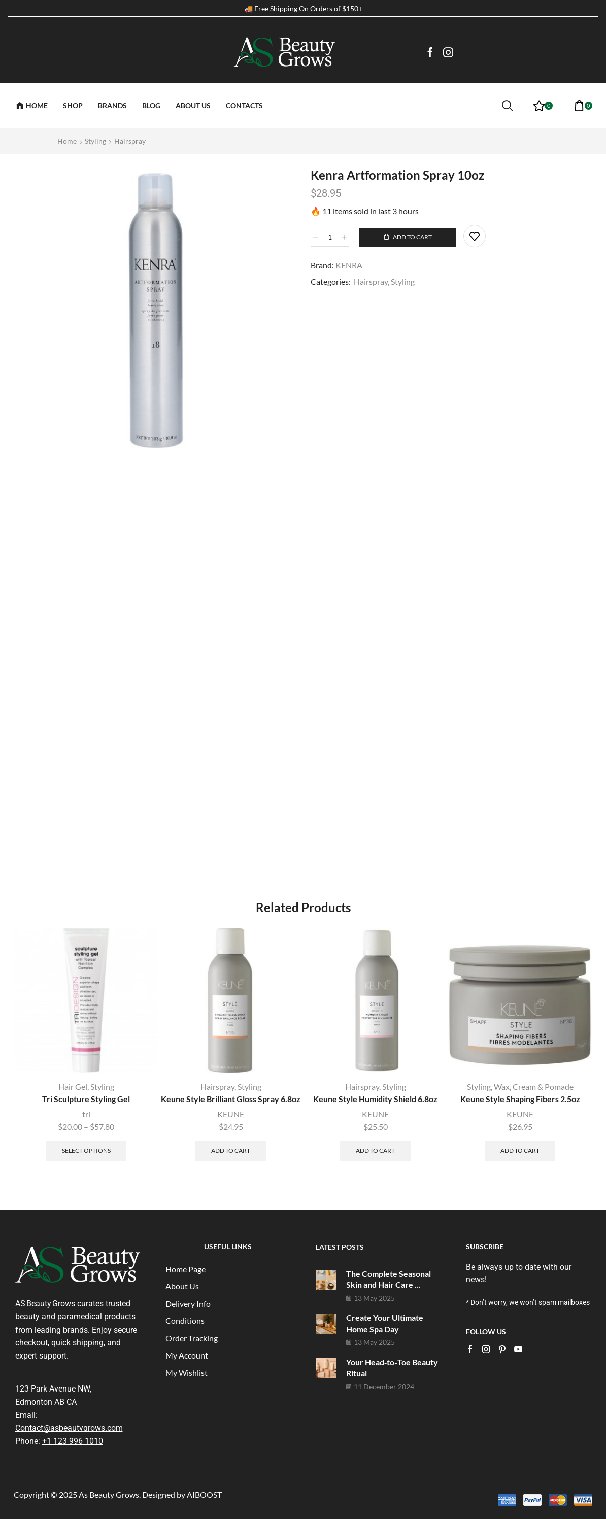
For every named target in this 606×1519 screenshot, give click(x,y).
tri (86, 1114)
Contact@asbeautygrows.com (69, 1428)
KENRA (348, 265)
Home (67, 141)
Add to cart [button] (230, 1150)
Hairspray (130, 141)
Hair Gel (72, 1086)
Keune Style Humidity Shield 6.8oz (375, 1099)
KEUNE (230, 1114)
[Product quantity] (330, 237)
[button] (507, 105)
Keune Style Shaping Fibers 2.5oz (520, 1099)
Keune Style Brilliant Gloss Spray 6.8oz (230, 1099)
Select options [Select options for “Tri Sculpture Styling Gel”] (86, 1150)
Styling (95, 141)
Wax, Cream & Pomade (534, 1086)
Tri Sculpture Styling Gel (86, 1099)
